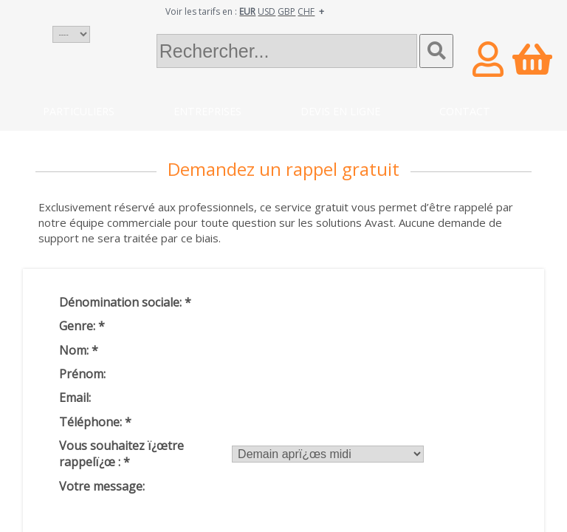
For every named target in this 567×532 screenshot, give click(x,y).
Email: (75, 397)
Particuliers (78, 111)
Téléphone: (95, 422)
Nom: (78, 350)
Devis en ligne (340, 111)
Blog (57, 141)
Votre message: (102, 486)
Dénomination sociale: (125, 302)
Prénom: (82, 374)
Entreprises (207, 111)
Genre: (82, 326)
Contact (464, 111)
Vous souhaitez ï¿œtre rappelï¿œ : (121, 453)
